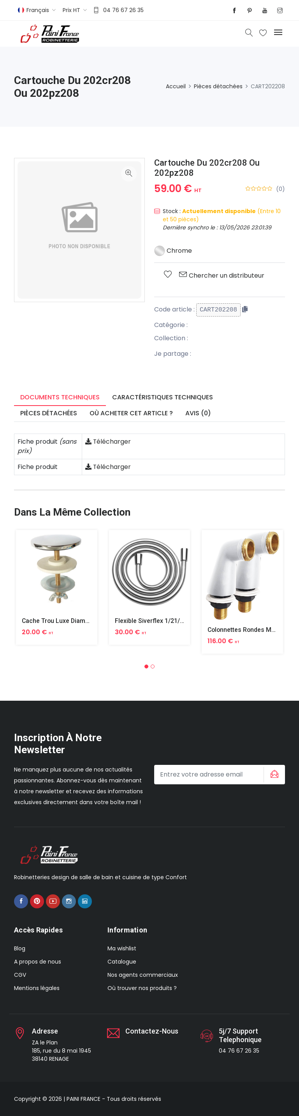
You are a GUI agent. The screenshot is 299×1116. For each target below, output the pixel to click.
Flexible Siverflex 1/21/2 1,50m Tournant (172, 620)
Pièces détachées (218, 86)
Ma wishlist (121, 948)
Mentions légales (37, 988)
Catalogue (121, 962)
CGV (20, 975)
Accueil (176, 86)
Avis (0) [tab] (198, 413)
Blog (19, 948)
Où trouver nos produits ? (142, 988)
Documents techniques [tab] (60, 397)
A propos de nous (37, 962)
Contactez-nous (151, 1031)
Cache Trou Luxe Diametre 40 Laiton (74, 620)
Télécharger (108, 441)
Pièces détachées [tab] (48, 413)
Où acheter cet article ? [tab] (131, 413)
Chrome (173, 250)
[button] (146, 666)
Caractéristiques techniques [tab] (162, 397)
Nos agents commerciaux (142, 975)
